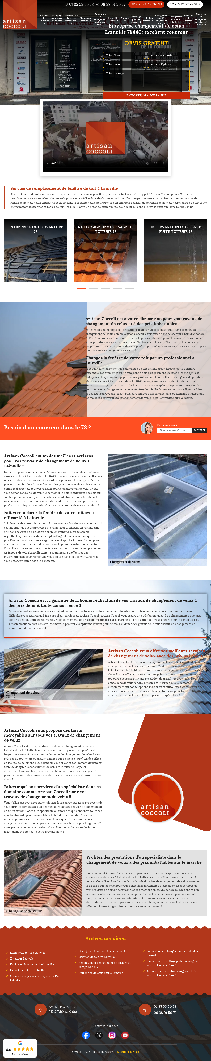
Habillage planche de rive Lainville (32, 964)
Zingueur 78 (125, 19)
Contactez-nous (185, 4)
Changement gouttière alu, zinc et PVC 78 (161, 19)
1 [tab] (81, 288)
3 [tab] (105, 288)
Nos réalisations (146, 4)
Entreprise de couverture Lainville (101, 972)
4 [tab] (117, 288)
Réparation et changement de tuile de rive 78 (100, 19)
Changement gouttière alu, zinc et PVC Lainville (35, 978)
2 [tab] (93, 288)
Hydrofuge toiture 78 (148, 19)
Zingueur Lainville (22, 958)
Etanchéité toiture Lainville (27, 952)
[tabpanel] (36, 250)
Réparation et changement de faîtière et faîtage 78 (201, 19)
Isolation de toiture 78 (188, 19)
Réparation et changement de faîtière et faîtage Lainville (104, 965)
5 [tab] (129, 288)
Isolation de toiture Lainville (97, 957)
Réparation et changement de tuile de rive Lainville (174, 953)
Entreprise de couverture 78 (43, 19)
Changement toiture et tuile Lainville (102, 951)
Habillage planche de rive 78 (136, 19)
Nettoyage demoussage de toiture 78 (57, 19)
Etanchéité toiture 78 (113, 19)
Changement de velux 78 (86, 19)
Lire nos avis (20, 1054)
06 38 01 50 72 (165, 1012)
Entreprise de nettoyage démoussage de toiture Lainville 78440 (173, 963)
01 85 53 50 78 (165, 1006)
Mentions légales (128, 1051)
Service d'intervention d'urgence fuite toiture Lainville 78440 (172, 973)
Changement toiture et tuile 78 (176, 19)
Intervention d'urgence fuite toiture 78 (71, 19)
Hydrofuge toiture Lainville (27, 970)
